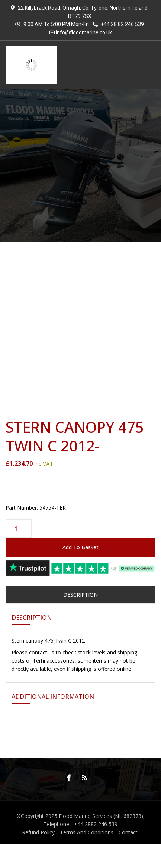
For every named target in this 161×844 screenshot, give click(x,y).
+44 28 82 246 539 (118, 24)
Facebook (67, 777)
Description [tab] (80, 594)
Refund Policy (38, 832)
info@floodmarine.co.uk (84, 32)
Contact (128, 832)
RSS (82, 777)
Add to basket (80, 547)
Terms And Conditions (86, 832)
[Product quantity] (19, 528)
